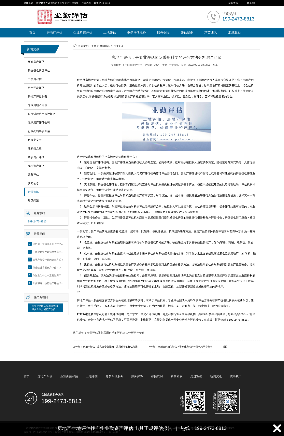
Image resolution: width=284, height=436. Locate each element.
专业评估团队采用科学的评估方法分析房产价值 (45, 308)
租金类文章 (35, 140)
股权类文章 (35, 148)
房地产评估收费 (37, 96)
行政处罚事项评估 (39, 131)
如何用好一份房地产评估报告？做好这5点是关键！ (59, 283)
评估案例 (187, 32)
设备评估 (33, 174)
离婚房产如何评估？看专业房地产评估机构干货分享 (185, 346)
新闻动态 (33, 183)
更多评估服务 (136, 32)
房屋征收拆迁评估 (39, 70)
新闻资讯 (233, 3)
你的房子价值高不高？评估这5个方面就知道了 (57, 243)
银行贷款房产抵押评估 (41, 114)
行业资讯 (33, 192)
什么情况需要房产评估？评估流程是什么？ (55, 267)
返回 (225, 346)
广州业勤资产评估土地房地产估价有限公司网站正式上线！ (63, 251)
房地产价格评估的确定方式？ (48, 259)
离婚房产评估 (36, 62)
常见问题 (33, 200)
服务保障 (163, 32)
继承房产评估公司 (39, 122)
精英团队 (210, 32)
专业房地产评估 (37, 105)
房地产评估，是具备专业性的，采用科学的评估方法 (110, 346)
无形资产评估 (36, 166)
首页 (32, 32)
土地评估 (109, 32)
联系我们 (251, 3)
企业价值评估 (82, 32)
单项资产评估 (36, 157)
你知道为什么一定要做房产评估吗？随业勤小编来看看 (61, 275)
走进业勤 (234, 32)
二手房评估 (35, 79)
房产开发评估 (36, 88)
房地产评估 (54, 32)
